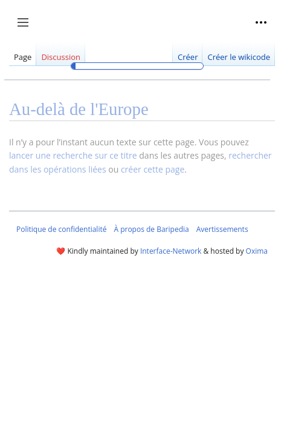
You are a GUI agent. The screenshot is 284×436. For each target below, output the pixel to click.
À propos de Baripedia (151, 229)
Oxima (257, 251)
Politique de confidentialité (61, 229)
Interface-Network (170, 251)
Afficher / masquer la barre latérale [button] (27, 28)
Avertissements (222, 229)
